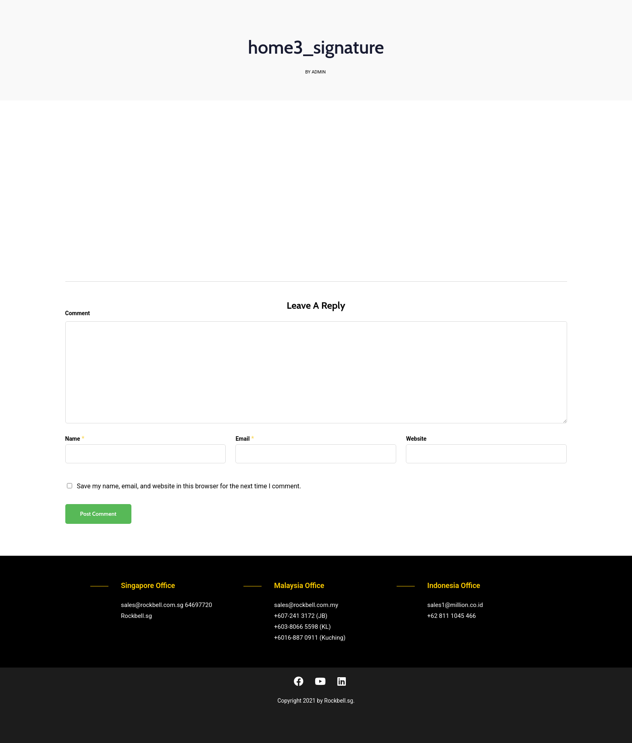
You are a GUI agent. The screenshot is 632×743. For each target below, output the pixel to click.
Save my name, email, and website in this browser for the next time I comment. (189, 486)
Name (72, 438)
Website (416, 438)
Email (242, 438)
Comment (77, 313)
